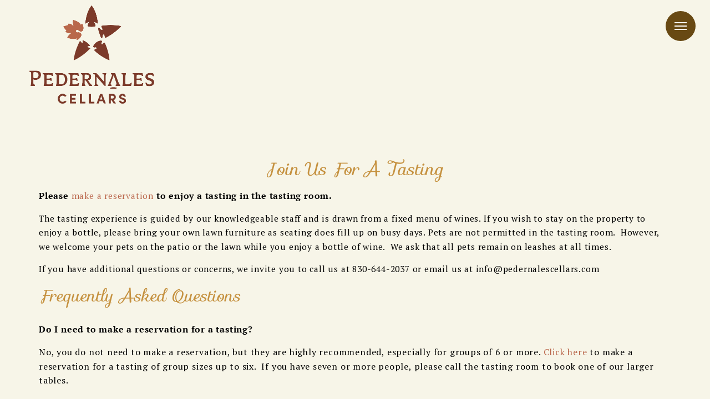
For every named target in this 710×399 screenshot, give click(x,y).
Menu (681, 26)
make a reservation (113, 195)
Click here (565, 352)
